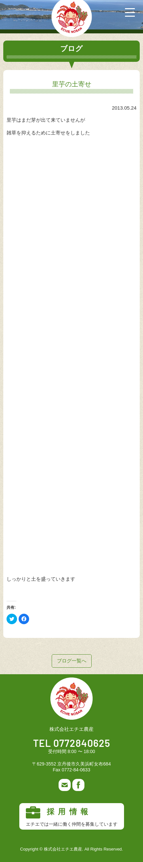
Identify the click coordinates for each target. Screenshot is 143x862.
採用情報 (71, 816)
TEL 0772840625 (71, 744)
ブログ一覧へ (71, 660)
